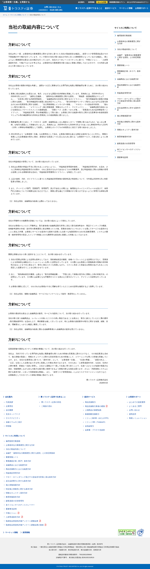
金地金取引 (89, 426)
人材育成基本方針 (13, 517)
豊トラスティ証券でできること (88, 8)
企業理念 (9, 406)
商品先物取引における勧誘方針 (129, 86)
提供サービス (110, 8)
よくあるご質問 (135, 406)
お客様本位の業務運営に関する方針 (129, 42)
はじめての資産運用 (137, 402)
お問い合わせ (134, 410)
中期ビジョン (11, 513)
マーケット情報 (125, 8)
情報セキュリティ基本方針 (128, 130)
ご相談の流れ (46, 406)
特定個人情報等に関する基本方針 (129, 123)
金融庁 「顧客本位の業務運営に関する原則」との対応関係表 (129, 57)
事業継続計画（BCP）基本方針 (18, 461)
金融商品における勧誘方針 (128, 79)
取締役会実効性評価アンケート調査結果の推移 (25, 525)
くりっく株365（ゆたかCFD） (97, 418)
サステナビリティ (13, 418)
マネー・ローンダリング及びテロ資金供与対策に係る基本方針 (129, 101)
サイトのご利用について (125, 28)
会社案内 (81, 2)
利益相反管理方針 (124, 93)
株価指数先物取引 (92, 414)
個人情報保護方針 (124, 116)
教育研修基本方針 (124, 137)
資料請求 (132, 414)
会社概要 (9, 410)
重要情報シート (123, 65)
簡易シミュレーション (138, 418)
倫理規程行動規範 (124, 36)
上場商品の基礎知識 (93, 410)
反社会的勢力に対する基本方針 (129, 109)
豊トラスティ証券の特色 (51, 402)
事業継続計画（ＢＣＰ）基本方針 (129, 72)
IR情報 (8, 426)
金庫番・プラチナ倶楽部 (95, 430)
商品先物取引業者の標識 (95, 406)
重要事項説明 (122, 157)
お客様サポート (142, 8)
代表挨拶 (9, 402)
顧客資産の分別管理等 (126, 143)
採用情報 (91, 2)
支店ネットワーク (13, 414)
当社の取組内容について (127, 49)
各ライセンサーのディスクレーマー (129, 150)
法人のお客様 (101, 2)
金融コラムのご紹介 (14, 422)
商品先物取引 (90, 402)
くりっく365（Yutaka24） (95, 422)
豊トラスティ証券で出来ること (53, 397)
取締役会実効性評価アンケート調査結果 (22, 521)
